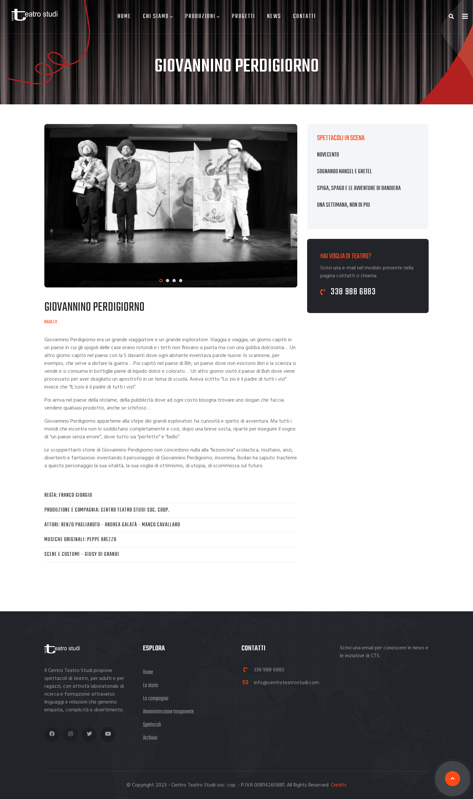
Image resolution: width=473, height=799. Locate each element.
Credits (339, 785)
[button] (161, 280)
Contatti (304, 16)
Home (124, 16)
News (274, 16)
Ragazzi (50, 322)
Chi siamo (158, 16)
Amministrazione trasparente (168, 712)
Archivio (150, 738)
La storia (150, 685)
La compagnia (156, 699)
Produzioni (202, 16)
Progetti (243, 16)
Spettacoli (152, 725)
